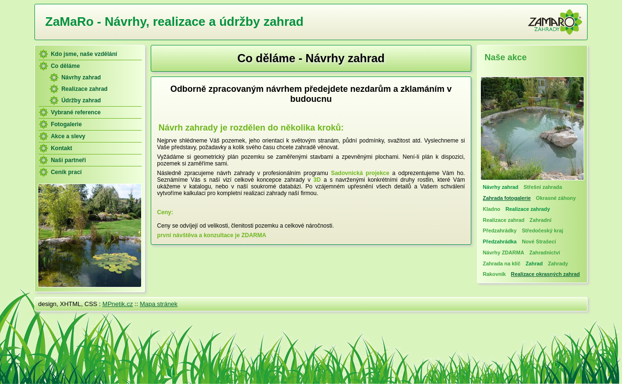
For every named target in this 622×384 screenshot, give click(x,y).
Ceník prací (66, 172)
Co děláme (65, 66)
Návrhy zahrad (81, 77)
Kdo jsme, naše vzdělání (84, 54)
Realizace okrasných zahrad (545, 274)
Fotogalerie (66, 124)
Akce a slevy (68, 136)
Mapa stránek (159, 303)
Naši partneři (68, 160)
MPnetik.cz (117, 303)
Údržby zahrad (81, 100)
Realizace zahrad (84, 89)
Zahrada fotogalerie (507, 198)
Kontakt (61, 148)
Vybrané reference (75, 112)
